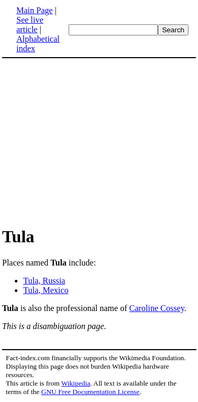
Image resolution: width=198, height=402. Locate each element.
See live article (29, 24)
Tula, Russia (44, 280)
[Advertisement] (91, 142)
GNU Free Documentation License (90, 392)
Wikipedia (75, 383)
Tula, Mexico (46, 290)
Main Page (34, 10)
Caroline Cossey (156, 308)
